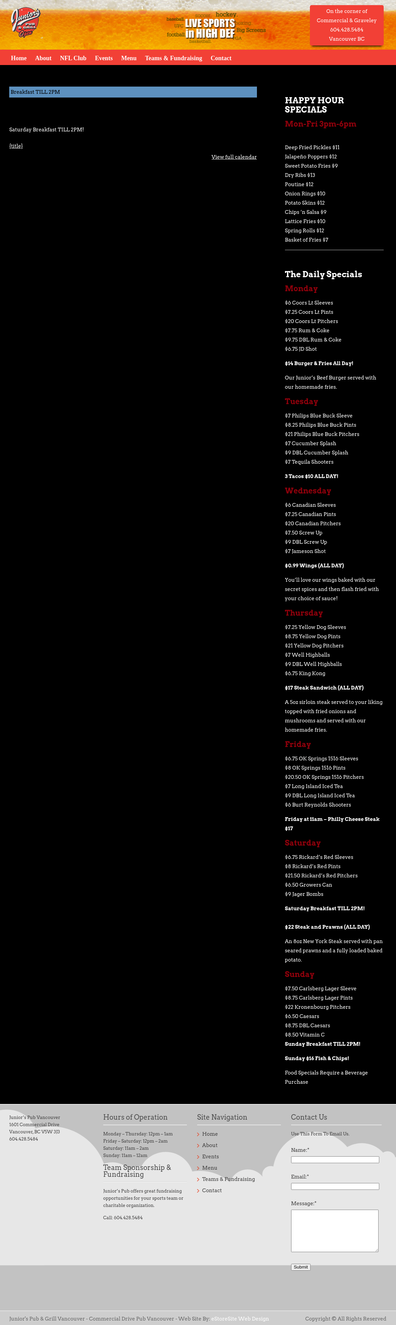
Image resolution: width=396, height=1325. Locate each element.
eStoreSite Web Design (240, 1319)
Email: (300, 1177)
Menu (129, 57)
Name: (300, 1150)
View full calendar (234, 157)
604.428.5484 (23, 1139)
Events (104, 57)
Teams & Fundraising (173, 57)
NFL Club (73, 57)
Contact (220, 57)
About (43, 57)
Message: (304, 1203)
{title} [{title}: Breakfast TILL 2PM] (16, 146)
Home (19, 57)
